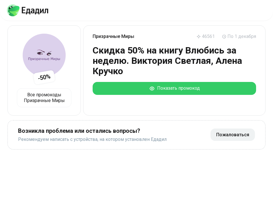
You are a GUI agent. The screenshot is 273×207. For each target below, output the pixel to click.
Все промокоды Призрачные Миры (44, 97)
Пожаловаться (232, 134)
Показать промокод (174, 88)
